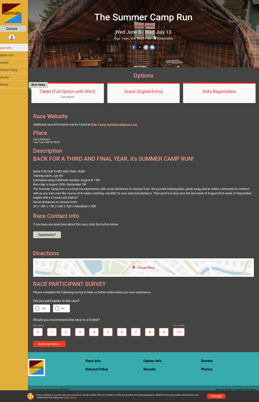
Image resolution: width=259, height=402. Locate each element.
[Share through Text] (154, 47)
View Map (145, 273)
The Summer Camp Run (146, 17)
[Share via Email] (148, 47)
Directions (167, 38)
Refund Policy (12, 70)
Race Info (9, 48)
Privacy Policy (70, 397)
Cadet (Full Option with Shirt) (71, 97)
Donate (16, 29)
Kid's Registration (220, 97)
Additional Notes (53, 350)
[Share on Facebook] (136, 47)
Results (8, 77)
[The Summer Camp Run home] (16, 13)
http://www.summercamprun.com (118, 130)
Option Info (10, 55)
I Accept (216, 396)
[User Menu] (16, 37)
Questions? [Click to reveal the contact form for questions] (51, 241)
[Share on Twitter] (142, 47)
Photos (8, 84)
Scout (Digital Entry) (145, 97)
